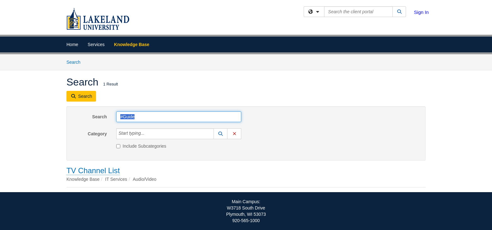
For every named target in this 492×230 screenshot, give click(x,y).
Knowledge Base (131, 44)
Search (75, 62)
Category (97, 133)
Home (72, 44)
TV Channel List (93, 170)
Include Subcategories (141, 146)
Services (96, 44)
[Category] (148, 133)
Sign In (421, 12)
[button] (220, 133)
